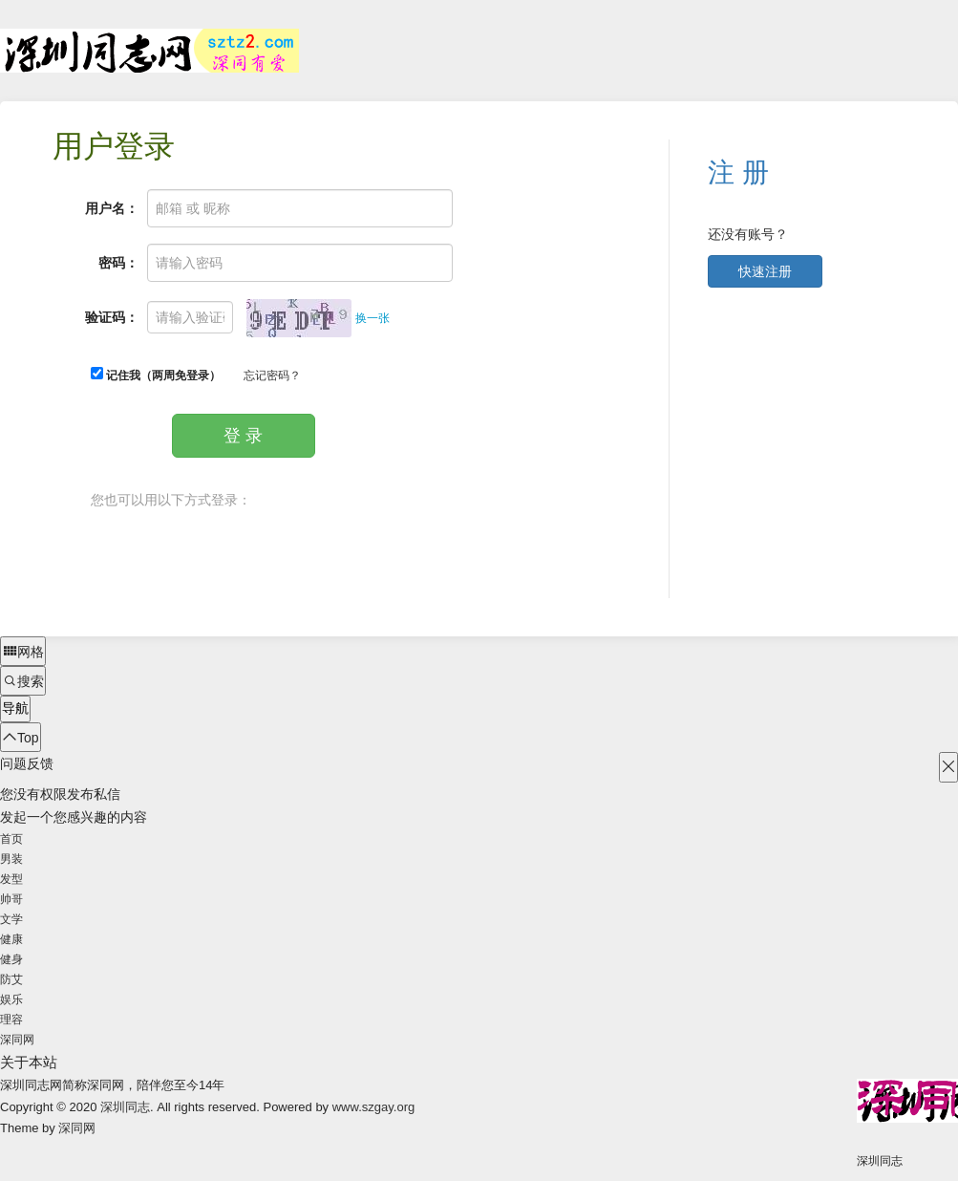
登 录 (243, 435)
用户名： (111, 208)
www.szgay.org (373, 1107)
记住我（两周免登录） (156, 374)
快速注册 (765, 271)
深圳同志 (125, 1107)
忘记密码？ (272, 375)
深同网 (17, 1039)
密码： (118, 262)
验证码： (111, 317)
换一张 (372, 318)
